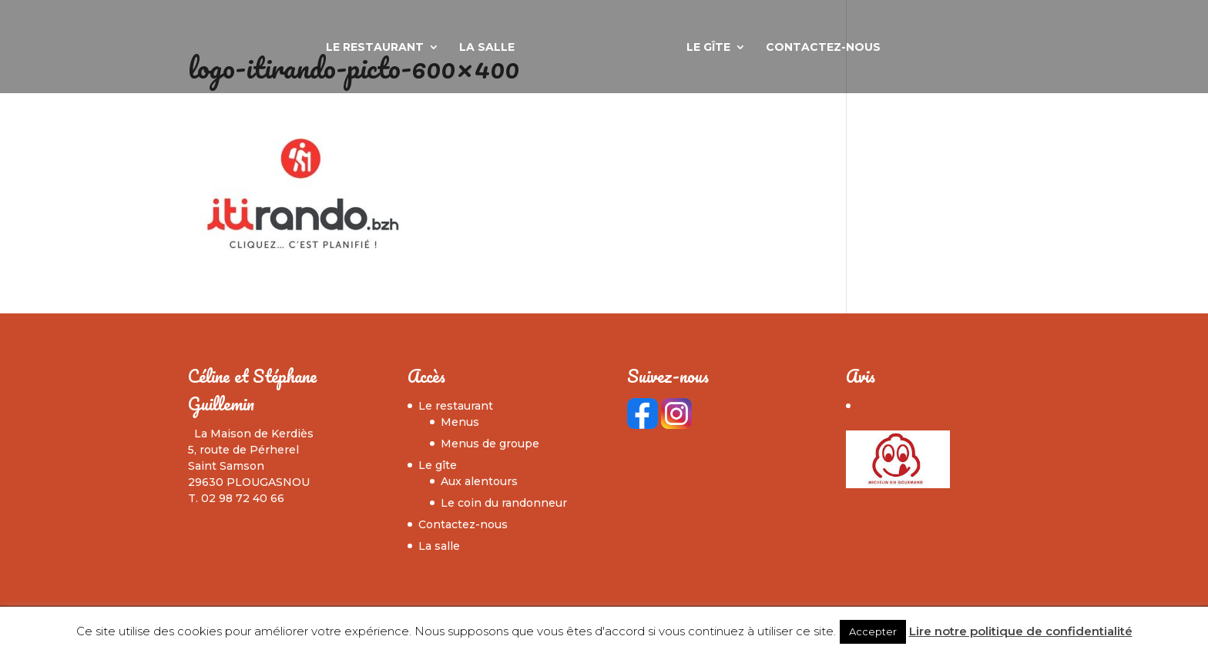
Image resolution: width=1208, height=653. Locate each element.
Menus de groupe (490, 443)
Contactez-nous (823, 48)
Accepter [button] (873, 631)
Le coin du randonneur (504, 503)
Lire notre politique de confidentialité (1020, 631)
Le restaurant (375, 48)
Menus (460, 422)
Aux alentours (479, 481)
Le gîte (708, 48)
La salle (487, 48)
